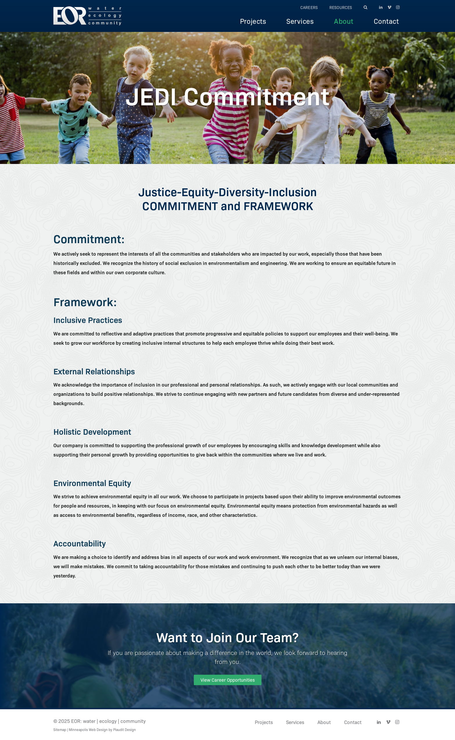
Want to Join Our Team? (227, 636)
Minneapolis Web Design (88, 729)
